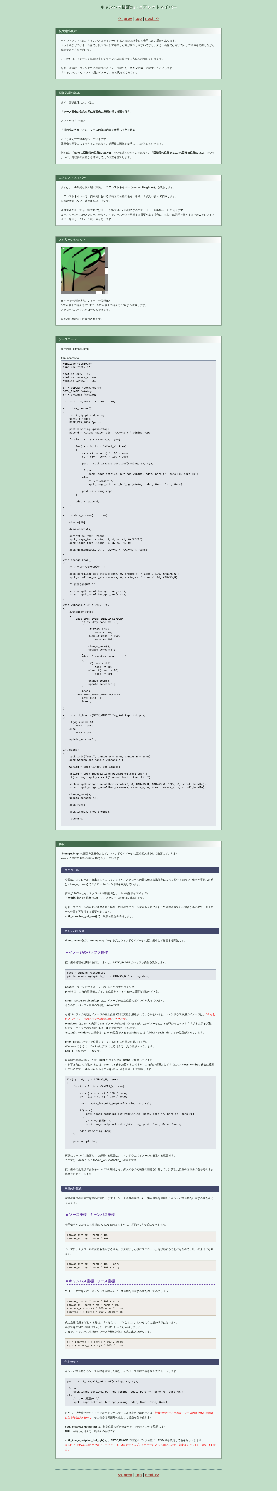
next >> (152, 18)
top (138, 18)
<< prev (125, 18)
